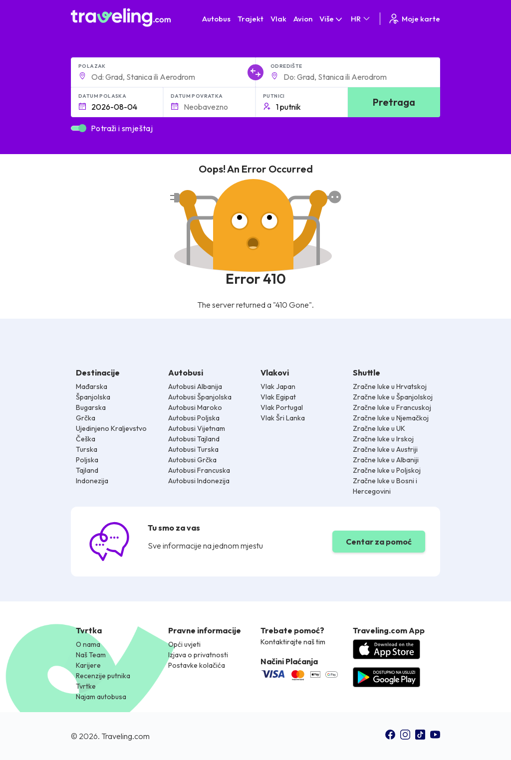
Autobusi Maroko (195, 407)
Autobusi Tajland (194, 438)
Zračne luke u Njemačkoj (391, 417)
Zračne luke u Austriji (385, 449)
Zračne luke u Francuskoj (392, 407)
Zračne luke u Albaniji (386, 459)
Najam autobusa (101, 696)
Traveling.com (125, 736)
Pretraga (394, 102)
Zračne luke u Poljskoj (387, 470)
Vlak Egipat (278, 396)
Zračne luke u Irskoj (383, 438)
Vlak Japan (277, 386)
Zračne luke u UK (379, 428)
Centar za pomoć (379, 542)
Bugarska (91, 407)
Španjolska (93, 396)
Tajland (87, 470)
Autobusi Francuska (199, 470)
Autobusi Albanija (195, 386)
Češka (85, 438)
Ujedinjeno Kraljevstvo (111, 428)
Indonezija (92, 480)
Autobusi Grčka (192, 459)
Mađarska (91, 386)
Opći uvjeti (184, 644)
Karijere (88, 665)
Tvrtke (86, 686)
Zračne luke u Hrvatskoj (390, 386)
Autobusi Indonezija (199, 480)
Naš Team (91, 654)
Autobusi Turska (193, 449)
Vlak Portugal (281, 407)
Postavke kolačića (196, 665)
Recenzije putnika (103, 675)
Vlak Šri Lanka (282, 417)
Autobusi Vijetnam (196, 428)
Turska (86, 449)
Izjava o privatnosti (198, 654)
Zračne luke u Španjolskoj (393, 396)
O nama (88, 644)
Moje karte (414, 18)
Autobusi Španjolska (200, 396)
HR (361, 18)
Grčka (85, 417)
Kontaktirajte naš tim (292, 641)
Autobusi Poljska (194, 417)
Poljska (87, 459)
